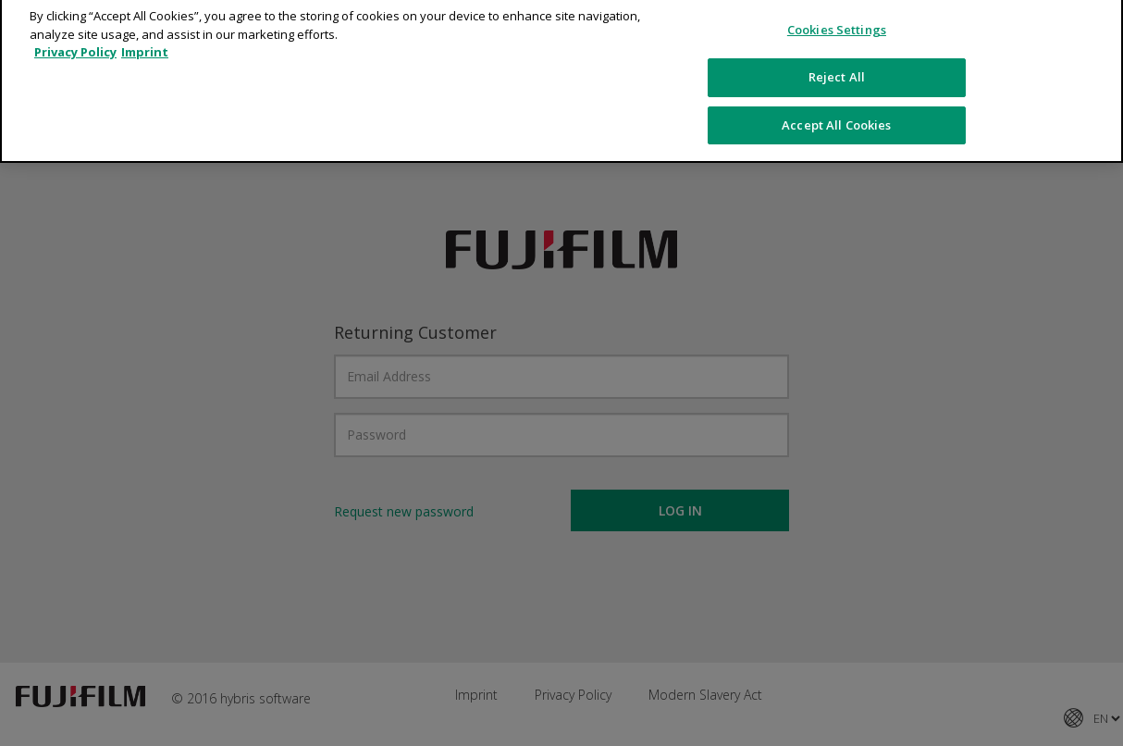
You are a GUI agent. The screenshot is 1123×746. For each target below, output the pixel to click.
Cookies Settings (836, 18)
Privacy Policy (75, 40)
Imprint (144, 40)
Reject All (836, 64)
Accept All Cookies (836, 113)
